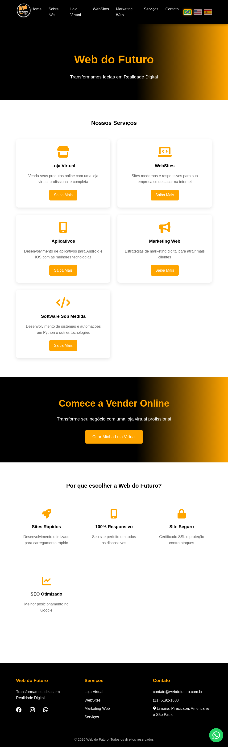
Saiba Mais (63, 195)
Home (36, 9)
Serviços (151, 9)
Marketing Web (97, 708)
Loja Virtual (93, 692)
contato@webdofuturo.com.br (178, 692)
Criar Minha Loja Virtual (114, 436)
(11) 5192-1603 (166, 700)
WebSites (101, 9)
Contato (172, 9)
